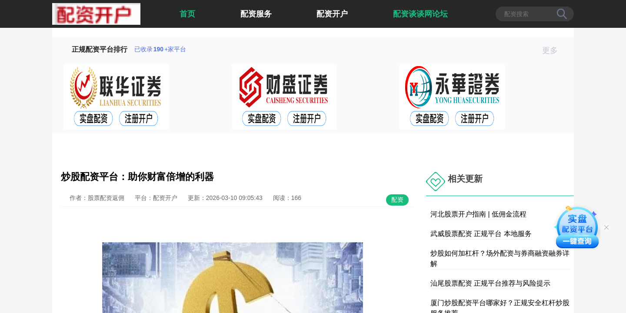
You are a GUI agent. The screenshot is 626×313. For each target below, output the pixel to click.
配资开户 (332, 14)
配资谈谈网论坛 (420, 14)
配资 (397, 199)
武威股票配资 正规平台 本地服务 (481, 233)
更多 (553, 50)
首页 (187, 14)
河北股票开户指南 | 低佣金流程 (478, 214)
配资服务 (256, 14)
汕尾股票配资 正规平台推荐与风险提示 (490, 283)
